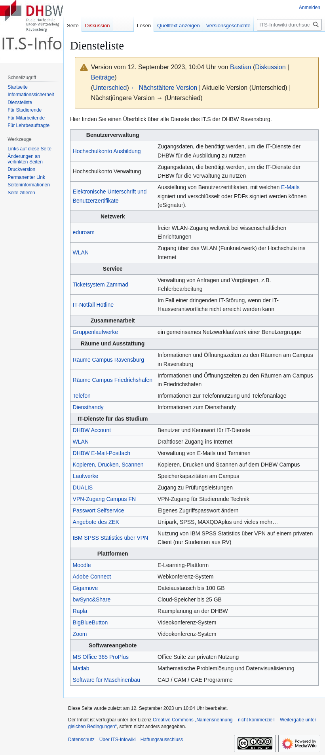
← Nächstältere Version (164, 87)
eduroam (84, 232)
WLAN (81, 252)
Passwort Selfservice (98, 510)
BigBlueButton (90, 622)
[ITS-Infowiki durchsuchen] (289, 24)
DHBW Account (92, 430)
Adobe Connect (92, 576)
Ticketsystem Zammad (100, 284)
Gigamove (85, 588)
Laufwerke (86, 476)
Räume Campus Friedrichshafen (113, 380)
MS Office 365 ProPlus (101, 657)
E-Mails (290, 187)
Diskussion (270, 67)
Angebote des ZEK (96, 522)
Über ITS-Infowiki (117, 739)
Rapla (80, 611)
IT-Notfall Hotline (93, 305)
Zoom (80, 634)
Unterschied (110, 87)
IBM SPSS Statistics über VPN (110, 538)
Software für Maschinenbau (106, 680)
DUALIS (83, 487)
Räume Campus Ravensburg (108, 360)
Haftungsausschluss (162, 739)
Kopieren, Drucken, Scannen (108, 464)
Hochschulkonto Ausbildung (107, 151)
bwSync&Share (92, 599)
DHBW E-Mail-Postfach (101, 453)
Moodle (82, 565)
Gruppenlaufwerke (95, 332)
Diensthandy (88, 407)
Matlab (81, 668)
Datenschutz (81, 739)
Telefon (82, 396)
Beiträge (103, 77)
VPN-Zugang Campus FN (104, 499)
